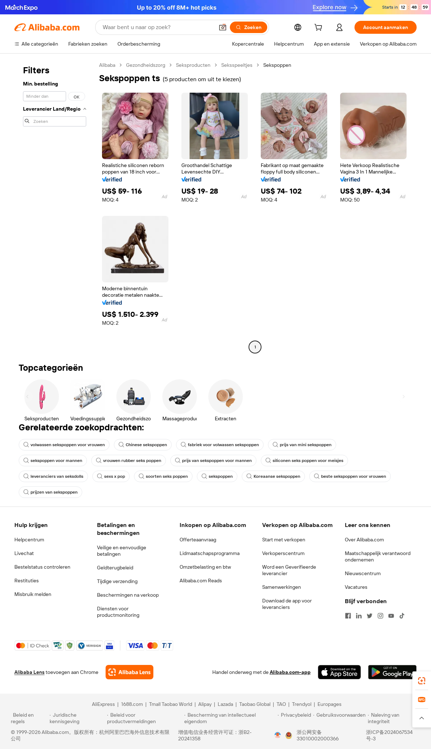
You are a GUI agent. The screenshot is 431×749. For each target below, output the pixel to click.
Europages (330, 704)
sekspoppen (217, 476)
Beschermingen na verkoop (128, 595)
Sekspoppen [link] (277, 65)
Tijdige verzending (117, 581)
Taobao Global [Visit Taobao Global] (254, 704)
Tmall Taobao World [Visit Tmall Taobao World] (170, 704)
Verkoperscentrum (283, 553)
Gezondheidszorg (145, 65)
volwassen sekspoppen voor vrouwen (64, 445)
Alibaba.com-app (290, 672)
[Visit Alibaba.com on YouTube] (391, 615)
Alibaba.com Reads (201, 580)
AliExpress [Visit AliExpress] (103, 704)
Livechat (24, 553)
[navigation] (55, 206)
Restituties (26, 580)
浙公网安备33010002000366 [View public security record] (318, 735)
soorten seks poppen (163, 476)
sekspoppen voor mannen (52, 460)
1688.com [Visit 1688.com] (132, 704)
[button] (222, 27)
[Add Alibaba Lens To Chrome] (129, 672)
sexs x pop (111, 476)
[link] (421, 680)
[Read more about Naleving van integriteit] (394, 718)
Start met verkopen (283, 539)
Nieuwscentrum (363, 573)
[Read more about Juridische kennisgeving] (77, 718)
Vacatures (356, 587)
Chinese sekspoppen (143, 445)
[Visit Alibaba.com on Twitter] (369, 615)
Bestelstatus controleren (42, 567)
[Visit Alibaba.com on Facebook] (348, 615)
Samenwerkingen (281, 587)
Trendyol (301, 704)
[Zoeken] (248, 27)
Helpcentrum (29, 539)
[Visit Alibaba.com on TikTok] (402, 615)
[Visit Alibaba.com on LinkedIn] (359, 615)
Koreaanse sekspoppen (273, 476)
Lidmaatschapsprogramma (210, 553)
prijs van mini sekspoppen (302, 445)
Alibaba (107, 65)
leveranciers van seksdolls (53, 476)
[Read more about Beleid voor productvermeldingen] (144, 718)
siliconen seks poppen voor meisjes (304, 460)
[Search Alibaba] (158, 27)
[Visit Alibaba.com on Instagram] (380, 615)
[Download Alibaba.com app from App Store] (339, 672)
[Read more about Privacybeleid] (294, 718)
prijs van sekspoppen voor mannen (213, 460)
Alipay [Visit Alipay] (205, 704)
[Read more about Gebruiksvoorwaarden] (339, 718)
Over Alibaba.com (364, 539)
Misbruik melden (32, 594)
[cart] (319, 28)
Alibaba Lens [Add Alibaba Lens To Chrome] (29, 672)
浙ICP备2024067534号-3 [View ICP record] (389, 735)
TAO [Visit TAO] (281, 704)
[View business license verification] (277, 735)
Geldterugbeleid (115, 567)
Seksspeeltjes (236, 65)
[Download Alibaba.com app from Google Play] (392, 672)
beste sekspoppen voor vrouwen (350, 476)
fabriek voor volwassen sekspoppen (220, 445)
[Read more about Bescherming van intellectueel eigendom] (229, 718)
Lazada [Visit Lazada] (225, 704)
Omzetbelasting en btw (205, 567)
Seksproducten (193, 65)
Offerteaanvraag (198, 539)
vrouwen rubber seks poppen (128, 460)
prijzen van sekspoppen (50, 492)
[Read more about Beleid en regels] (29, 718)
